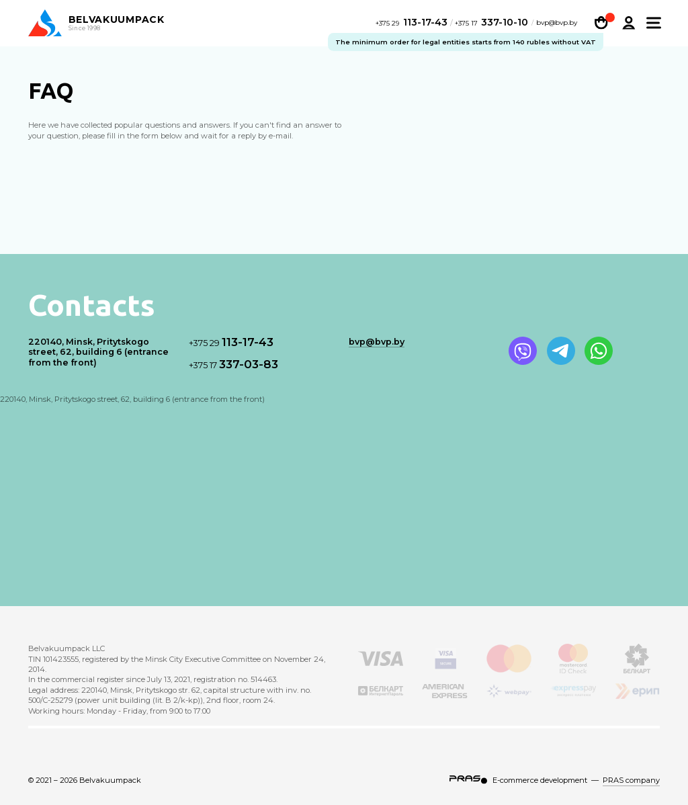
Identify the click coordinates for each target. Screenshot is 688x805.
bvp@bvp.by (556, 25)
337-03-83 (233, 364)
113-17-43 (413, 23)
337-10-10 (492, 23)
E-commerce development (539, 780)
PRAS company (631, 780)
